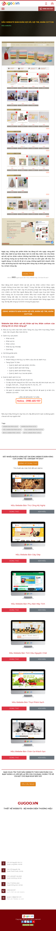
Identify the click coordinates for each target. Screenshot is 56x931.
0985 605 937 (46, 9)
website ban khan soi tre (28, 426)
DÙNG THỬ (28, 274)
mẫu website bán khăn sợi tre (12, 429)
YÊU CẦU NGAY (28, 784)
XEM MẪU (42, 512)
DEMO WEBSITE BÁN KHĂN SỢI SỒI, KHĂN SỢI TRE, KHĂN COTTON (28, 312)
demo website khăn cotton (11, 432)
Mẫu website (6, 26)
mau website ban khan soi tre (33, 429)
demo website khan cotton (32, 432)
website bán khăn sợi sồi (10, 426)
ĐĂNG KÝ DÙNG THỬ (28, 463)
